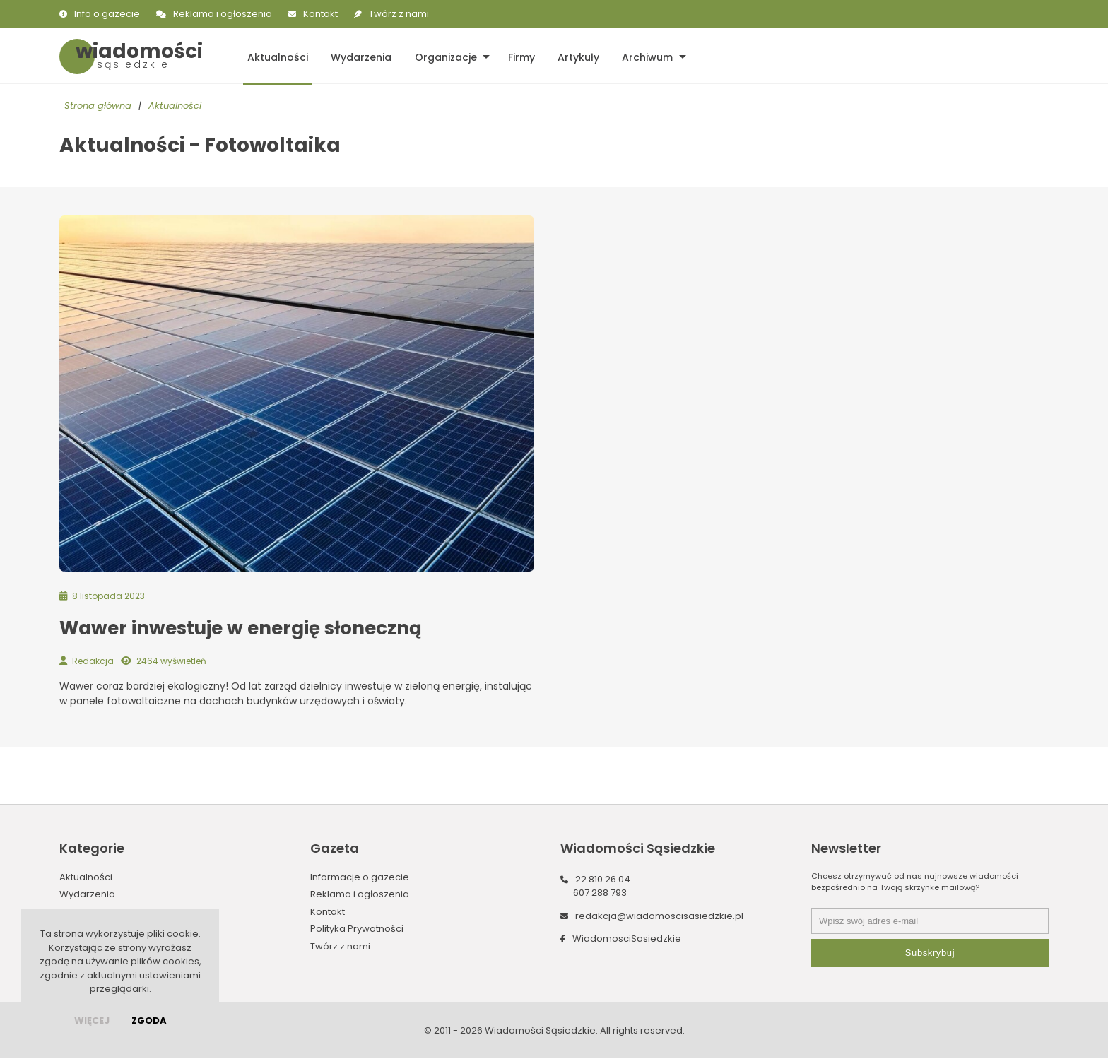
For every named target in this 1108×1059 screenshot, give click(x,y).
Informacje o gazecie (359, 878)
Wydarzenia (358, 56)
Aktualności (277, 56)
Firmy (515, 56)
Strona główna (97, 106)
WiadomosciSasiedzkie (626, 939)
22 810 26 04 (602, 880)
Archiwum (638, 56)
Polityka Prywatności (356, 929)
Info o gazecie (107, 13)
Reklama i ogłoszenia (222, 13)
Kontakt (320, 13)
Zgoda (149, 1020)
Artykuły (570, 56)
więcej (92, 1020)
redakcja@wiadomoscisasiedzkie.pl (659, 916)
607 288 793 (600, 893)
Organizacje (441, 56)
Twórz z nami (399, 13)
